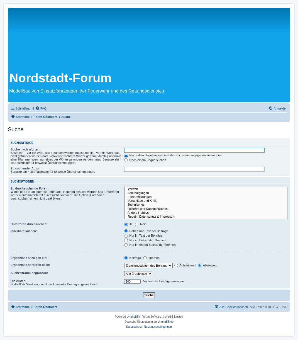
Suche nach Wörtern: (26, 149)
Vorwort (206, 189)
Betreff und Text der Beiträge (146, 231)
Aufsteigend (185, 265)
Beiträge (132, 257)
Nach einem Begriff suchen (145, 160)
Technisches (206, 205)
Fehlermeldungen (206, 197)
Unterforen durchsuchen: (29, 224)
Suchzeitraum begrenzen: (29, 273)
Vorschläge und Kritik (206, 201)
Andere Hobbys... (206, 213)
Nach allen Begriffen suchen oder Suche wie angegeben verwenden (173, 155)
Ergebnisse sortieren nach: (30, 264)
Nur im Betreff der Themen (145, 240)
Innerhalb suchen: (24, 231)
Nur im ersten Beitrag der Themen (150, 244)
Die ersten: (18, 281)
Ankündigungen (206, 193)
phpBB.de (167, 321)
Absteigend (208, 265)
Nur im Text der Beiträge (143, 235)
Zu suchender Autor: (26, 168)
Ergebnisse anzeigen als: (29, 257)
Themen (151, 257)
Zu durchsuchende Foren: (29, 188)
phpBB (134, 316)
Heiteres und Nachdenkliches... (206, 209)
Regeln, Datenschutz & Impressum (206, 217)
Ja (128, 224)
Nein (140, 224)
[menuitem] (41, 108)
